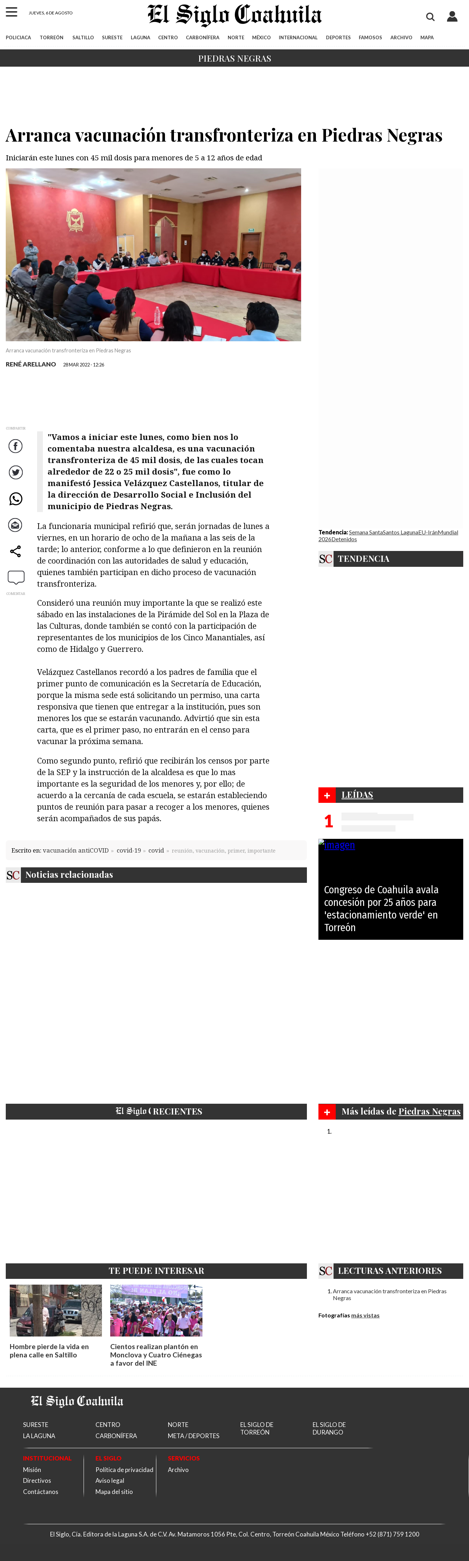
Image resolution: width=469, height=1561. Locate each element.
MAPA (427, 37)
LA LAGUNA (39, 1436)
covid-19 (129, 850)
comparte (16, 558)
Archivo (178, 1469)
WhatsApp (16, 506)
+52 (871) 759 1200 (392, 1534)
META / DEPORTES (193, 1436)
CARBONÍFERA (202, 37)
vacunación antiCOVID (76, 850)
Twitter (16, 479)
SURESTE (112, 37)
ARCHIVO (401, 37)
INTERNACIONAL (298, 37)
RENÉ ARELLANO (31, 364)
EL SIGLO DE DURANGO (329, 1428)
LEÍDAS (357, 794)
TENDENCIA (363, 558)
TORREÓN (51, 37)
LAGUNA (140, 37)
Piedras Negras (234, 58)
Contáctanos (40, 1491)
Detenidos (344, 538)
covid (156, 850)
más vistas (365, 1315)
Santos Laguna (400, 532)
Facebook (16, 453)
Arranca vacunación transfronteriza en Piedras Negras (390, 1294)
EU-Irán (428, 532)
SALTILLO (83, 37)
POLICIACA (18, 37)
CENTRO (168, 37)
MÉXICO (261, 37)
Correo (16, 532)
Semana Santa (366, 532)
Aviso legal (109, 1480)
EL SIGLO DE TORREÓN (256, 1428)
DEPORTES (338, 37)
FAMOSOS (370, 37)
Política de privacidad (124, 1469)
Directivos (37, 1480)
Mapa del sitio (114, 1491)
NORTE (236, 37)
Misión (32, 1469)
